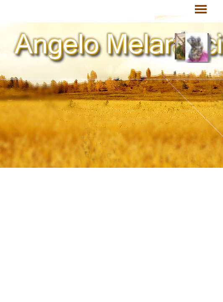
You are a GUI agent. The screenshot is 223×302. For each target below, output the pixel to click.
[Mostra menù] (201, 9)
